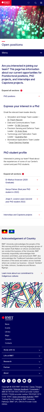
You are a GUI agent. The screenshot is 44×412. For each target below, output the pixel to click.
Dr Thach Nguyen (15, 120)
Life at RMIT (9, 356)
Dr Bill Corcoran (22, 125)
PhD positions (9, 96)
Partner (7, 367)
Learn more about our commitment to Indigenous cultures (22, 274)
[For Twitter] (9, 381)
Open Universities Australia (23, 397)
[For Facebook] (4, 381)
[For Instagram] (14, 381)
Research (7, 361)
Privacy (39, 387)
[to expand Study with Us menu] (39, 350)
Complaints (34, 389)
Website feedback (21, 389)
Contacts (8, 343)
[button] (35, 3)
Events (7, 328)
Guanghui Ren (21, 137)
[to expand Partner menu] (39, 367)
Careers (8, 339)
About (6, 373)
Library (7, 332)
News (7, 324)
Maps (7, 335)
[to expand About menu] (39, 373)
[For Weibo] (29, 381)
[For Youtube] (24, 381)
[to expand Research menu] (39, 361)
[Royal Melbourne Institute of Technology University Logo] (5, 3)
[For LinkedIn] (19, 381)
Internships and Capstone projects (18, 215)
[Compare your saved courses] (30, 3)
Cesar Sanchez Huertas (19, 142)
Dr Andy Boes (21, 131)
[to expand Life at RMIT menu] (39, 356)
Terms (32, 387)
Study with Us (9, 350)
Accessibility (7, 389)
